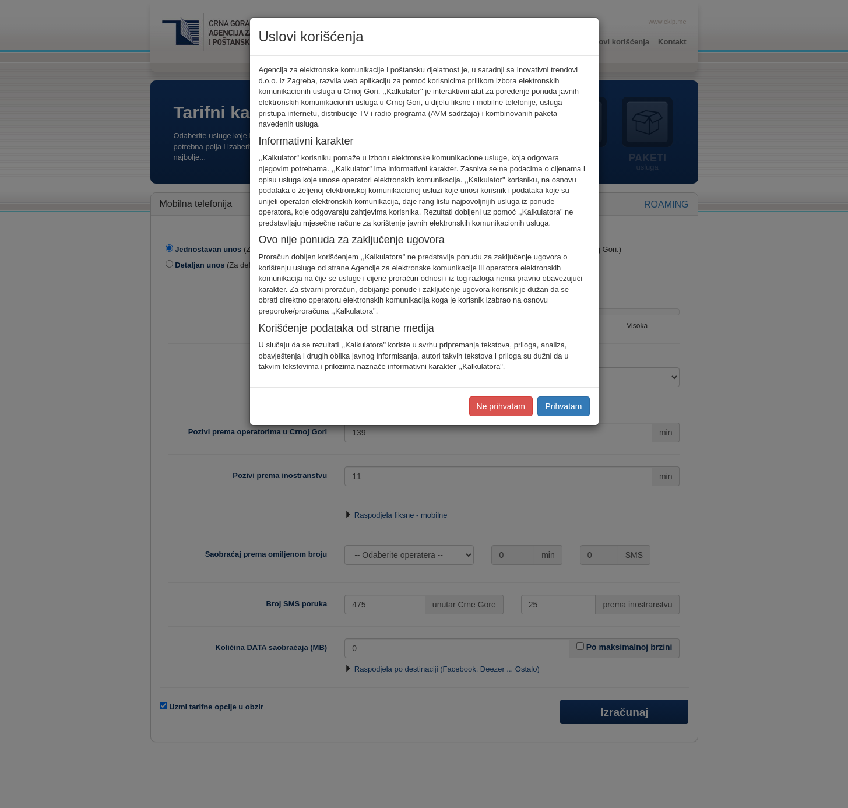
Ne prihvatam (501, 406)
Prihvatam (563, 406)
